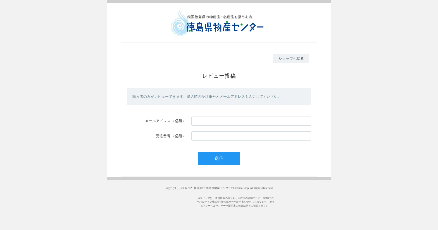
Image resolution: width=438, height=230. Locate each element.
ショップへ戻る (291, 58)
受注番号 (163, 136)
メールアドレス (157, 121)
